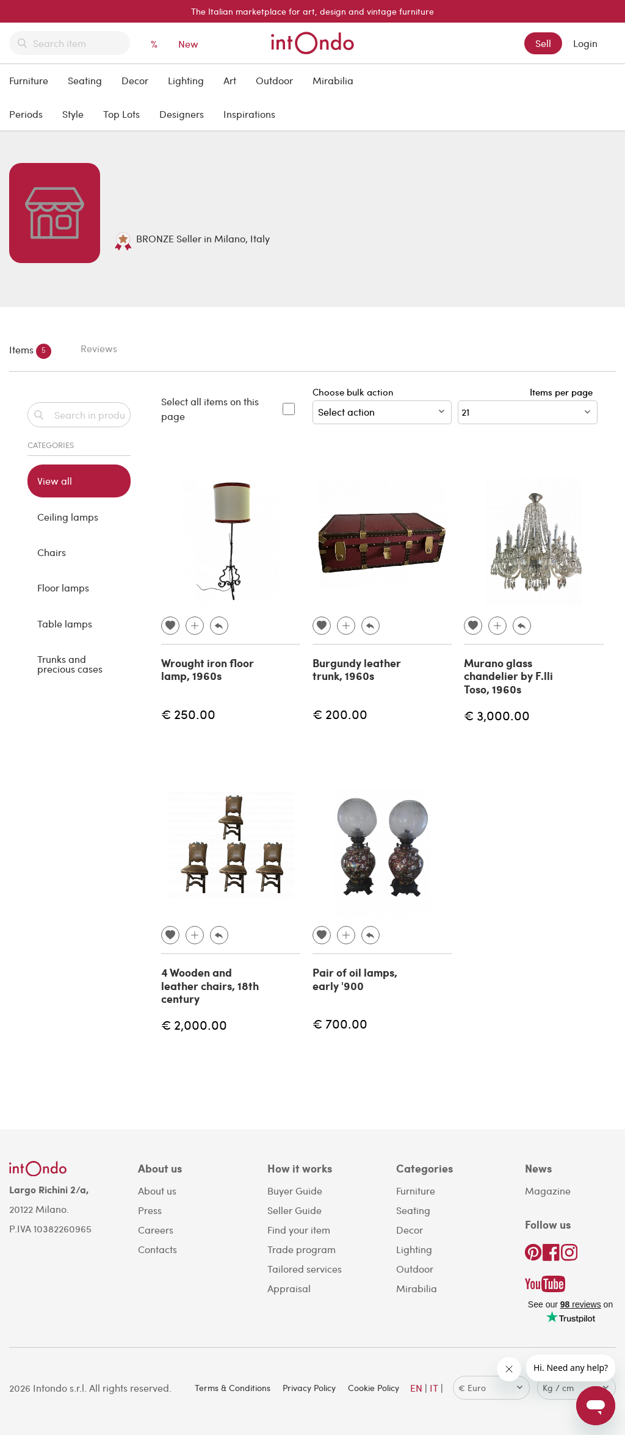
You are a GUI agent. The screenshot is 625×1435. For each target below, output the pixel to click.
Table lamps (64, 623)
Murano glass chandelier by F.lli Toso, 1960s (508, 676)
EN (416, 1387)
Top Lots (121, 113)
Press (150, 1210)
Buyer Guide (294, 1190)
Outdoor (274, 80)
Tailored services (304, 1268)
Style (73, 113)
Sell (543, 43)
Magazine (548, 1190)
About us (157, 1190)
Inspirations (249, 113)
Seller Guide (294, 1210)
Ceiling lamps (67, 516)
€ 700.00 (339, 1023)
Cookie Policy (373, 1387)
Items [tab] (30, 350)
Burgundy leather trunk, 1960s (356, 669)
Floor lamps (63, 587)
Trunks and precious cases (70, 663)
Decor (134, 80)
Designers (181, 113)
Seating (85, 80)
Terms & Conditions (232, 1387)
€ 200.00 (339, 714)
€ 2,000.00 (194, 1024)
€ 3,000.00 (497, 715)
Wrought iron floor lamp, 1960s (207, 669)
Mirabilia (332, 80)
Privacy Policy (309, 1387)
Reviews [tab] (99, 348)
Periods (26, 113)
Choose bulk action (382, 405)
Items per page (564, 392)
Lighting (186, 80)
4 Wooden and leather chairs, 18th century (210, 985)
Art (229, 80)
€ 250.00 (188, 714)
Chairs (51, 552)
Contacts (157, 1249)
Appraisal (289, 1288)
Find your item (298, 1229)
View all (54, 480)
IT (434, 1387)
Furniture (28, 80)
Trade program (301, 1249)
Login (585, 43)
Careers (155, 1229)
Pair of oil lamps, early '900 (354, 979)
